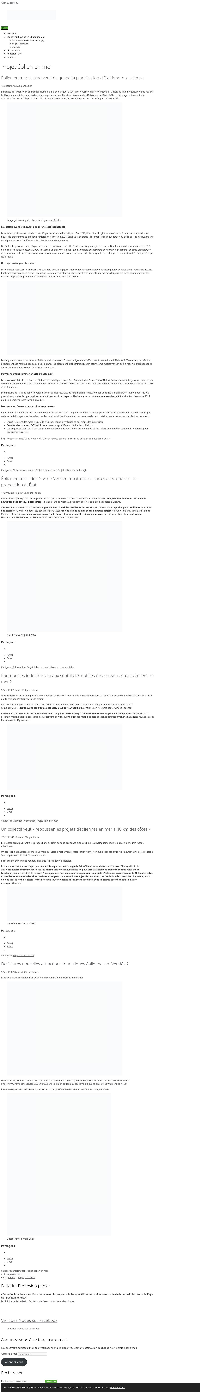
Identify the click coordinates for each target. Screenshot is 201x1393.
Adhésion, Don (14, 53)
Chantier (17, 820)
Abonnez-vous (14, 1362)
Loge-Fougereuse (20, 43)
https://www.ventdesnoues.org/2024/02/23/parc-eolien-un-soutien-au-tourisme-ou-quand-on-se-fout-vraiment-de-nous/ (64, 1083)
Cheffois (16, 47)
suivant (30, 1277)
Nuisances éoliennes (23, 470)
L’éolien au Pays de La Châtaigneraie (25, 36)
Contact (11, 57)
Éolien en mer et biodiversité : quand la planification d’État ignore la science (72, 78)
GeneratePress (117, 1387)
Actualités (12, 33)
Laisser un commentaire (61, 667)
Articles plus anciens (11, 1274)
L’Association (13, 50)
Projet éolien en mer (46, 470)
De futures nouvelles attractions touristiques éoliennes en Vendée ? (65, 964)
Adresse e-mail (9, 1353)
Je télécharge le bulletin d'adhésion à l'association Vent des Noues (37, 1301)
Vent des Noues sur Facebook (29, 1320)
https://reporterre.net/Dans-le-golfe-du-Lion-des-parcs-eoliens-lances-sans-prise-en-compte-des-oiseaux (55, 438)
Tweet (10, 457)
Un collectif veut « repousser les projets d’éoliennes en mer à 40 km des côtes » (75, 829)
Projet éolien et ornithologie (72, 470)
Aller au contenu (9, 2)
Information (19, 667)
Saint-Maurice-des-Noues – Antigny (28, 40)
